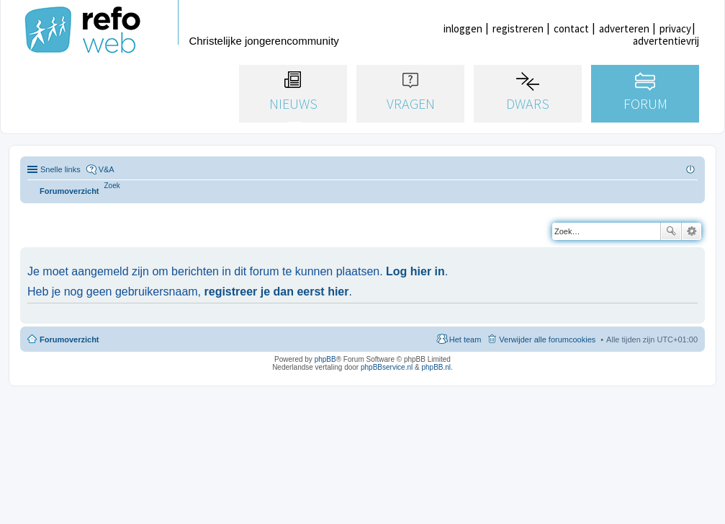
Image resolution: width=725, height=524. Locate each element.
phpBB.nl (436, 367)
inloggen (462, 28)
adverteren (624, 28)
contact (571, 28)
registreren (518, 28)
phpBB (325, 359)
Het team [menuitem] (465, 339)
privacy (675, 28)
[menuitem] (112, 186)
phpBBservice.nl (387, 367)
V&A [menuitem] (106, 169)
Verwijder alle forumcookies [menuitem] (547, 339)
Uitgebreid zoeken (691, 231)
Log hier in (415, 271)
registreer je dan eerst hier (276, 291)
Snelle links (60, 169)
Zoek (671, 231)
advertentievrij (666, 41)
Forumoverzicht (69, 339)
